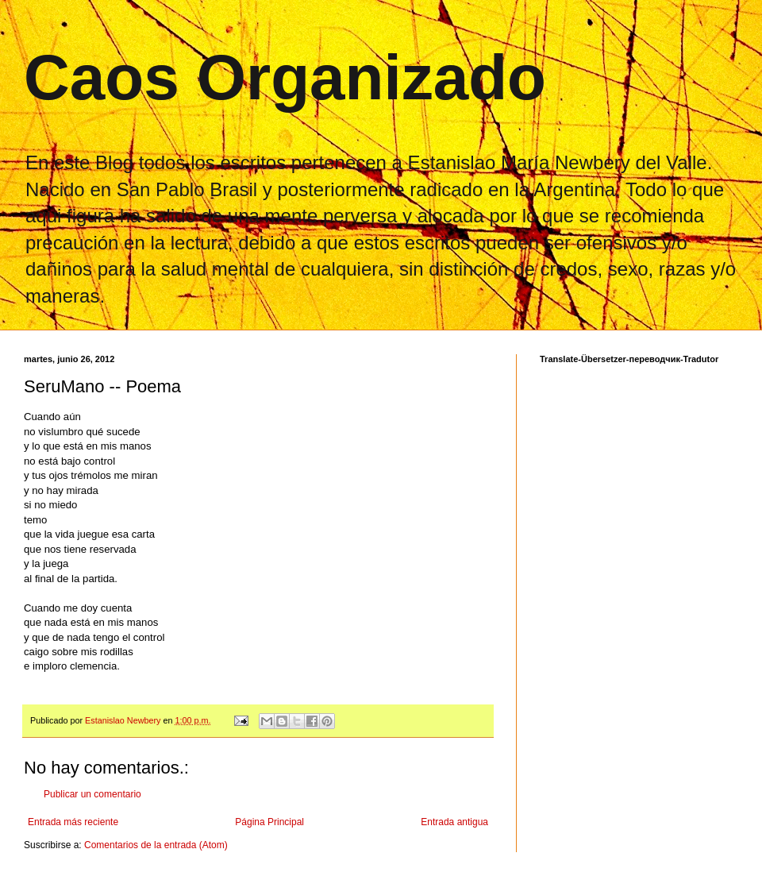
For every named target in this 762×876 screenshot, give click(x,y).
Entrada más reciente (73, 822)
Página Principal (269, 822)
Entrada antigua (454, 822)
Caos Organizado (285, 77)
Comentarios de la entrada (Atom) (156, 845)
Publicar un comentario (92, 794)
